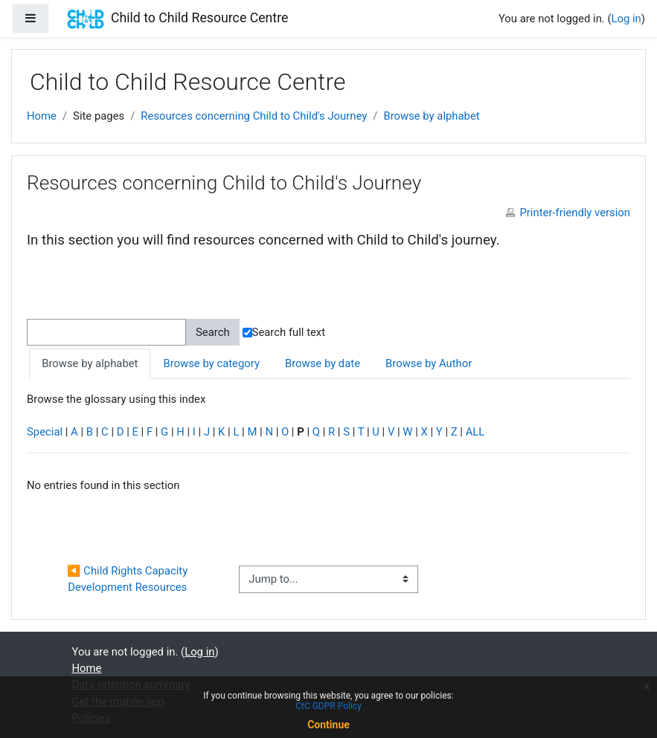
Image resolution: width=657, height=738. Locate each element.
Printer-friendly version (574, 212)
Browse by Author (428, 363)
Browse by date (322, 363)
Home (42, 116)
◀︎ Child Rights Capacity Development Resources (128, 579)
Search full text (284, 332)
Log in (626, 18)
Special (45, 431)
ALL (475, 431)
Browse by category (211, 363)
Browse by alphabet (431, 116)
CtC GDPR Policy (328, 706)
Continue (328, 725)
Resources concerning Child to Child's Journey (254, 116)
